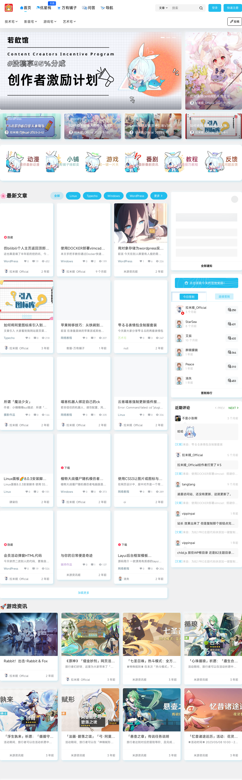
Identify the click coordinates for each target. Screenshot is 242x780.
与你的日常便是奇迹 (77, 555)
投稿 (234, 21)
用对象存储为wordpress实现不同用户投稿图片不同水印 (141, 250)
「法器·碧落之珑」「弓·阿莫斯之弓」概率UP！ (90, 739)
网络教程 (66, 338)
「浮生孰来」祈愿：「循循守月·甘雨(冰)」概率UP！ (28, 739)
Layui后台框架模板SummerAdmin (133, 558)
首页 (25, 7)
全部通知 (206, 266)
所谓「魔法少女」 (18, 401)
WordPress (11, 261)
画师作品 (66, 564)
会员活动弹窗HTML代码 (23, 555)
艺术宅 (70, 21)
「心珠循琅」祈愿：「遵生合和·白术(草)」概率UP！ (213, 663)
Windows (67, 261)
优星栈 (43, 6)
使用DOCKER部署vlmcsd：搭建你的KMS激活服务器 (83, 250)
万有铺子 (66, 8)
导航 (106, 8)
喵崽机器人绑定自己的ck (80, 401)
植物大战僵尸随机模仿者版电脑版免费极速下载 (82, 481)
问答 (88, 8)
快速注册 (232, 7)
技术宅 (11, 21)
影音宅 (31, 21)
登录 (215, 7)
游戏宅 (50, 21)
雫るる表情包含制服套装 (137, 325)
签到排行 (206, 393)
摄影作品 (9, 415)
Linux (121, 415)
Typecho (9, 338)
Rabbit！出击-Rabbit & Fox (26, 661)
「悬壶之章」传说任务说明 (148, 736)
